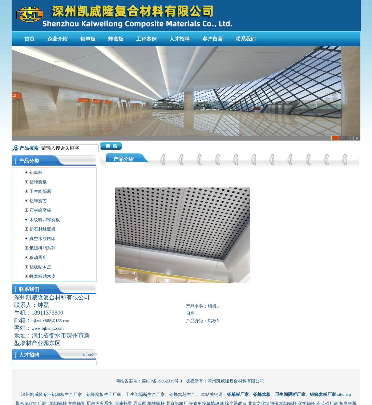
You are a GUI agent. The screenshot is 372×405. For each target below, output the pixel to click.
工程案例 (146, 39)
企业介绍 (57, 39)
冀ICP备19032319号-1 (162, 381)
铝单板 (88, 39)
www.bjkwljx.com (48, 328)
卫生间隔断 (40, 191)
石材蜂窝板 (40, 210)
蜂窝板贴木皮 (42, 276)
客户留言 (212, 39)
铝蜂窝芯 (38, 200)
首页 (29, 39)
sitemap (344, 394)
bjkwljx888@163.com (51, 320)
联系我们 (245, 39)
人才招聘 (179, 39)
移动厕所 (38, 257)
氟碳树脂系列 (42, 248)
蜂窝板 (116, 39)
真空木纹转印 (42, 238)
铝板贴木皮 (40, 267)
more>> (90, 354)
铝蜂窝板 (38, 182)
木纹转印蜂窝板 (44, 219)
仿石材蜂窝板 (42, 229)
